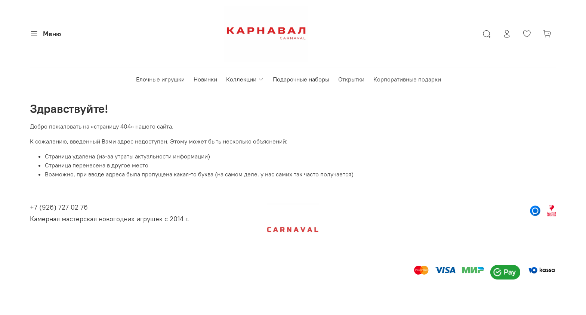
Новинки (205, 79)
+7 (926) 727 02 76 (59, 207)
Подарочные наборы (301, 79)
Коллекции (244, 79)
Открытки (351, 79)
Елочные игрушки (160, 79)
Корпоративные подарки (407, 79)
